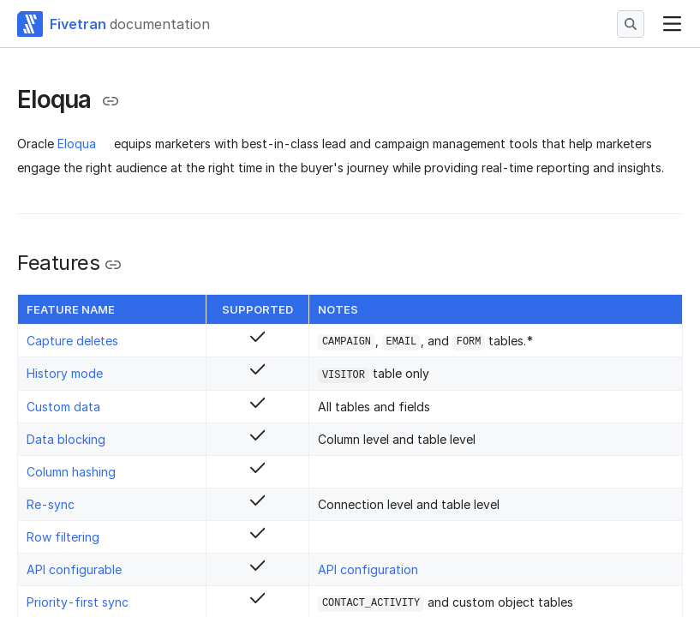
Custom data (63, 406)
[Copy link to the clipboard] (110, 101)
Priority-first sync (78, 602)
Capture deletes (72, 340)
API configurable (74, 569)
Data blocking (66, 439)
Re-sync (51, 504)
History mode (65, 373)
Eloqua (76, 143)
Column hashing (71, 471)
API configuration (368, 569)
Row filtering (63, 537)
